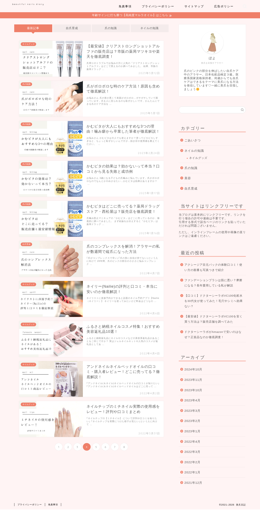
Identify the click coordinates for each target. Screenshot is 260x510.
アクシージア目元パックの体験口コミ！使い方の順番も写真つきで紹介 (213, 268)
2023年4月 (192, 401)
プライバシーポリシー (158, 6)
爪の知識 (111, 28)
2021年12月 (193, 483)
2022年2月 (192, 462)
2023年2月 (192, 421)
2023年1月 (192, 432)
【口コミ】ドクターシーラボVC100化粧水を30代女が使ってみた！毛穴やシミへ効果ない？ (213, 301)
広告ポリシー (224, 6)
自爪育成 (72, 28)
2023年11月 (193, 380)
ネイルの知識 (149, 28)
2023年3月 (192, 411)
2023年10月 (193, 390)
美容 (187, 178)
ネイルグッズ (198, 158)
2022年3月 (192, 452)
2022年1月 (192, 473)
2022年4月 (192, 442)
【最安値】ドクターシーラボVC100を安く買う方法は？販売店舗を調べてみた (213, 320)
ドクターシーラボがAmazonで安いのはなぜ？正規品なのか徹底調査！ (213, 335)
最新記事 (33, 28)
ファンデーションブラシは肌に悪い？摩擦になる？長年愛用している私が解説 (213, 283)
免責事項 (125, 6)
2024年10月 (193, 370)
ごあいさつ (192, 141)
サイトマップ (194, 6)
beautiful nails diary (28, 4)
